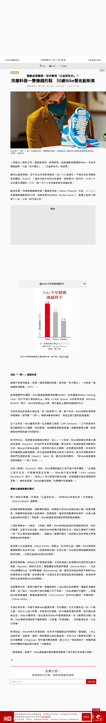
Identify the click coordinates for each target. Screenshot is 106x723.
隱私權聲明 (46, 717)
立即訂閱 (91, 681)
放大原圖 (64, 356)
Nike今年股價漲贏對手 (63, 283)
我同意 (86, 717)
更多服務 (96, 710)
